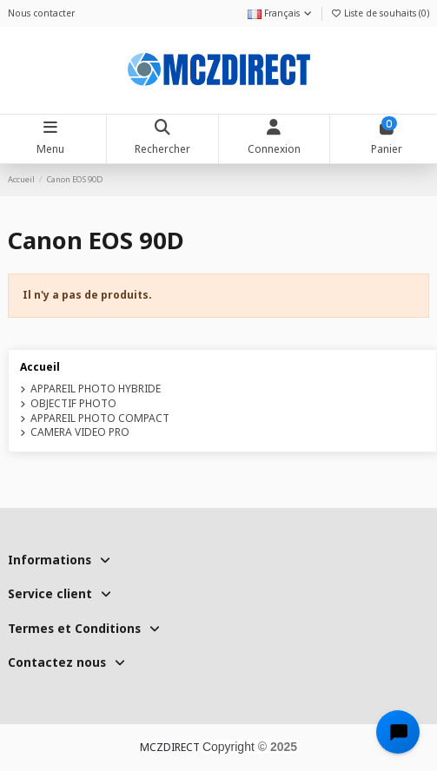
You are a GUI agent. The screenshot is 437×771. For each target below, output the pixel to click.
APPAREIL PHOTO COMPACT (99, 418)
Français (281, 13)
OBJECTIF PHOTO (73, 404)
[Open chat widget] (398, 732)
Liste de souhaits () (379, 13)
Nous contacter (41, 13)
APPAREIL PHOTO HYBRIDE (95, 389)
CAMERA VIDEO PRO (79, 432)
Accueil (40, 366)
